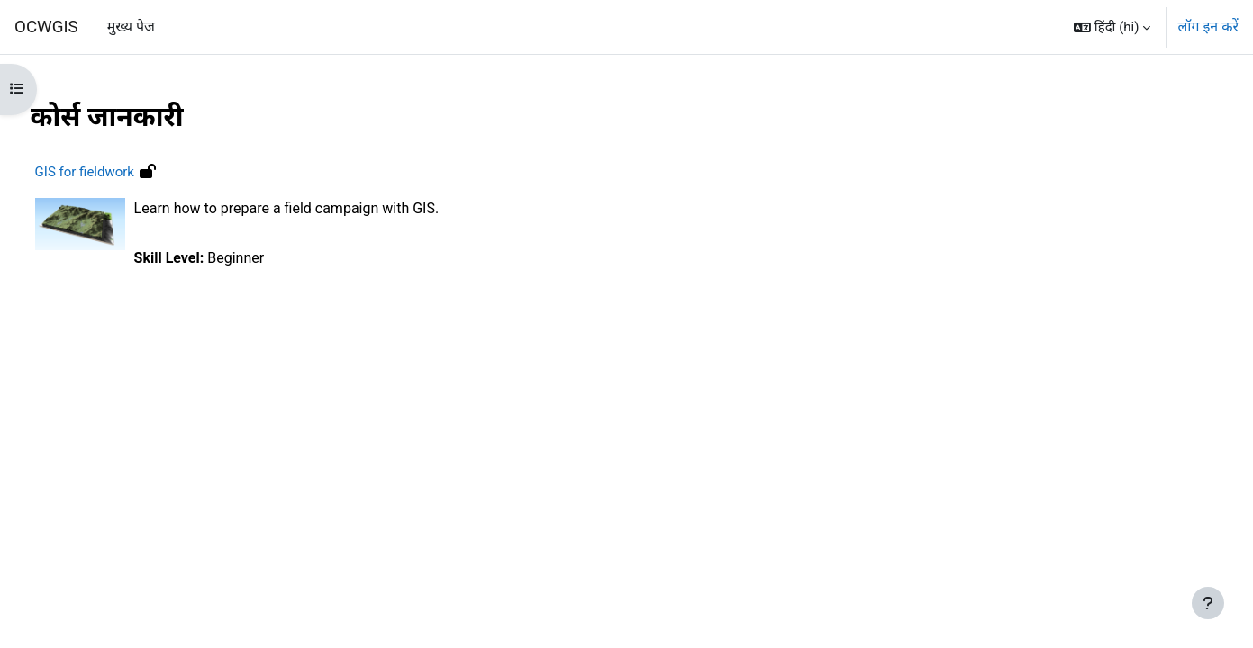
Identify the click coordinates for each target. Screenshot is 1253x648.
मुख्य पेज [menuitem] (131, 26)
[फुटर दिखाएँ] (1208, 603)
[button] (1112, 27)
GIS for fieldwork (118, 172)
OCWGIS (46, 27)
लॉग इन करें (1208, 26)
